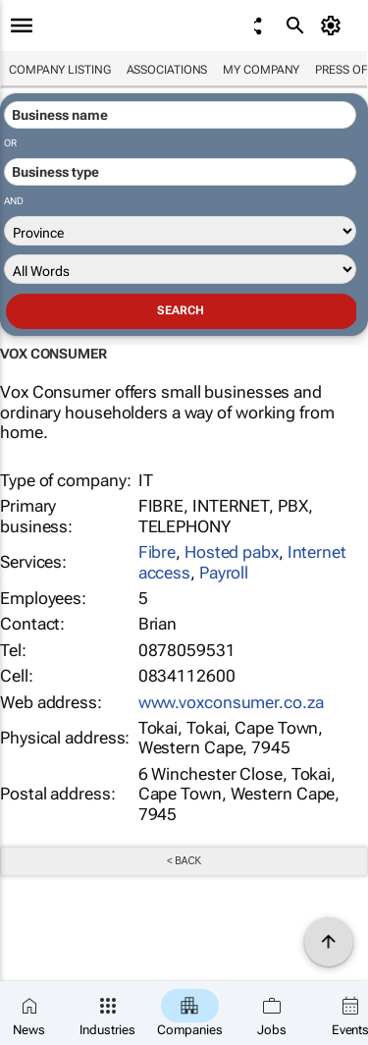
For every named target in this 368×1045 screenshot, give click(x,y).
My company (261, 70)
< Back (184, 860)
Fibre (157, 552)
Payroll (223, 572)
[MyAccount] (334, 25)
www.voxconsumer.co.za (231, 702)
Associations (167, 70)
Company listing (60, 70)
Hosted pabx (231, 552)
